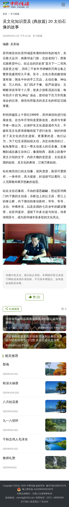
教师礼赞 (9, 458)
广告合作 (44, 501)
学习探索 (37, 35)
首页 (5, 14)
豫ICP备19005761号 (56, 485)
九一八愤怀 (10, 420)
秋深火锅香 (10, 383)
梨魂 (6, 364)
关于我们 (25, 501)
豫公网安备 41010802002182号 (37, 489)
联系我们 (34, 501)
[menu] (63, 4)
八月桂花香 (10, 402)
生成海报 (12, 308)
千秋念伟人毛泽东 (15, 439)
